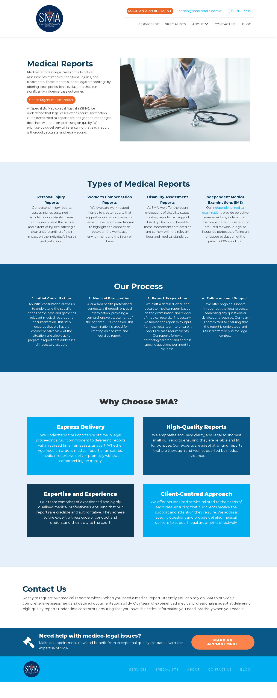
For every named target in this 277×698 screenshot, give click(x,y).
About (200, 24)
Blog (246, 24)
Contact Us (225, 24)
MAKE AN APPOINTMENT (150, 11)
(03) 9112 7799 (240, 11)
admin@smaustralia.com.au (201, 11)
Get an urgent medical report (51, 100)
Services (149, 24)
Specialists (175, 24)
